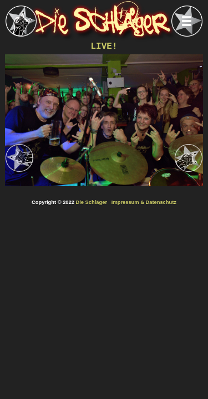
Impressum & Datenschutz (143, 202)
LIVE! (103, 47)
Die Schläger (92, 202)
